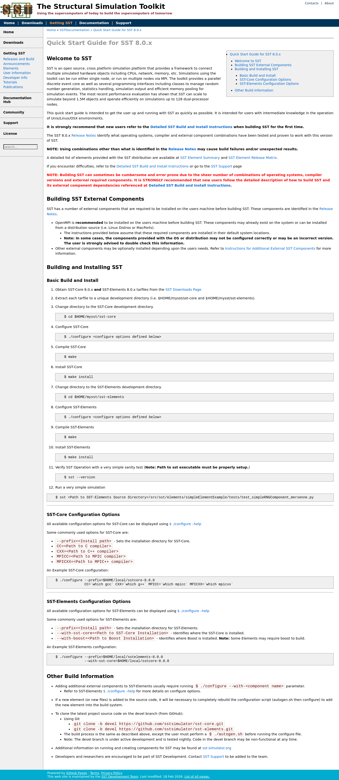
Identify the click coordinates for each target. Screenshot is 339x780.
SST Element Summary (200, 158)
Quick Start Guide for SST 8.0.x (255, 54)
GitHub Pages (76, 773)
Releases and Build (18, 59)
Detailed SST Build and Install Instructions (191, 127)
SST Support (221, 166)
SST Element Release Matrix (253, 158)
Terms (94, 773)
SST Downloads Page (183, 289)
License (10, 133)
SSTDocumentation (74, 30)
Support (123, 23)
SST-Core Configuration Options (265, 79)
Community (13, 112)
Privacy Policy (111, 773)
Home (9, 23)
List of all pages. (197, 776)
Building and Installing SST (256, 69)
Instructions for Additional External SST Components (270, 248)
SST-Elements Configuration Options (269, 84)
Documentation (94, 23)
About (329, 3)
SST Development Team (119, 776)
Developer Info (15, 78)
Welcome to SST (248, 61)
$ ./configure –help (185, 524)
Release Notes (83, 135)
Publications (13, 87)
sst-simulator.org (216, 748)
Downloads (32, 23)
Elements (11, 68)
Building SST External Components (263, 65)
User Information (17, 73)
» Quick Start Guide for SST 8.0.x (116, 30)
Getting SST (61, 23)
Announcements (16, 64)
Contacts (311, 3)
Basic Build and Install (257, 75)
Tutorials (10, 82)
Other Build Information (254, 90)
